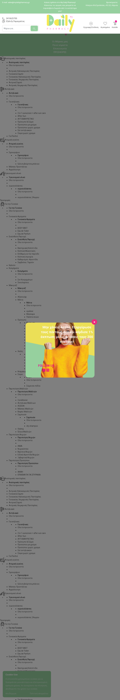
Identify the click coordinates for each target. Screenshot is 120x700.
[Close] (94, 322)
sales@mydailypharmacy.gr (19, 2)
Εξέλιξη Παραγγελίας (15, 21)
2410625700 (11, 18)
